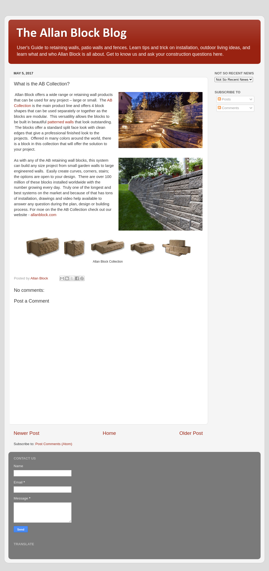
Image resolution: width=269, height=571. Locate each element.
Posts (224, 99)
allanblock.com (43, 215)
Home (109, 433)
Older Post (191, 433)
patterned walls (61, 122)
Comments (228, 108)
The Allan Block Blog (71, 33)
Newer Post (26, 433)
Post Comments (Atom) (53, 444)
